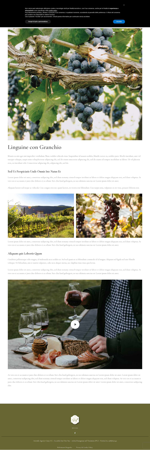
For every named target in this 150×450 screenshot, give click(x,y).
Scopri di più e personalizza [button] (38, 444)
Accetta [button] (119, 444)
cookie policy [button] (53, 433)
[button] (124, 427)
